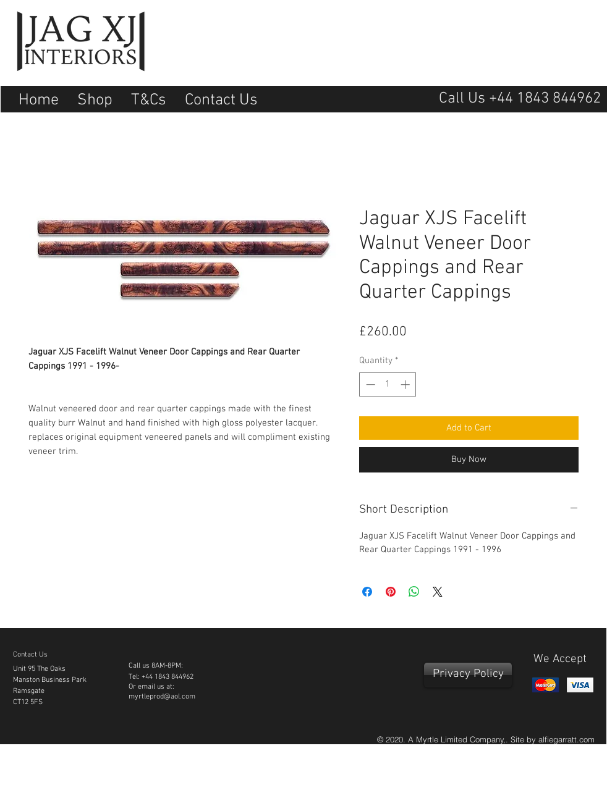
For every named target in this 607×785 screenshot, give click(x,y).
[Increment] (406, 384)
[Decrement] (369, 384)
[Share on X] (437, 591)
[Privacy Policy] (468, 675)
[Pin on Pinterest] (390, 591)
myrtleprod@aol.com (162, 696)
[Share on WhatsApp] (414, 591)
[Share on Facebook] (367, 591)
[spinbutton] (388, 384)
